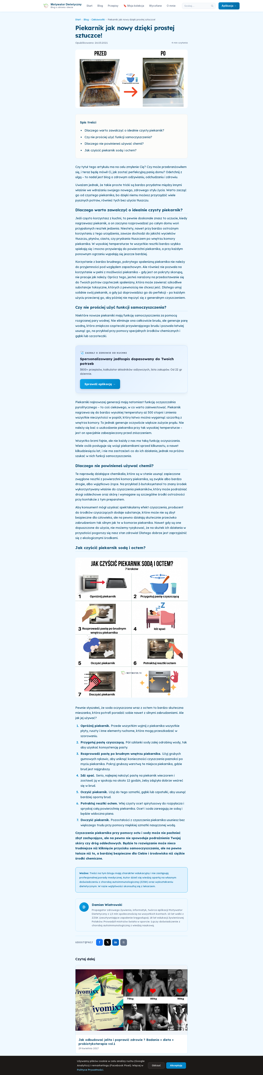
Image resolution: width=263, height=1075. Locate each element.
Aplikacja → (229, 5)
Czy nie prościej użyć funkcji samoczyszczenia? (118, 137)
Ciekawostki (98, 19)
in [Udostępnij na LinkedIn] (115, 942)
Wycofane (155, 5)
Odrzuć (156, 1065)
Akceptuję (176, 1065)
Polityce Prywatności (90, 1069)
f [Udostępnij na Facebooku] (99, 942)
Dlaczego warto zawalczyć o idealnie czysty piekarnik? (124, 130)
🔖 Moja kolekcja (133, 5)
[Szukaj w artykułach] (195, 6)
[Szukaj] (212, 6)
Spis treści (88, 122)
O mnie (171, 5)
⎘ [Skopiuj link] (124, 942)
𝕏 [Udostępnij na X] (107, 942)
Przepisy (113, 5)
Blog (100, 5)
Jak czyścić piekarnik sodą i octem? (111, 150)
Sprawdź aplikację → (100, 384)
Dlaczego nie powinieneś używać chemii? (114, 144)
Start (89, 5)
